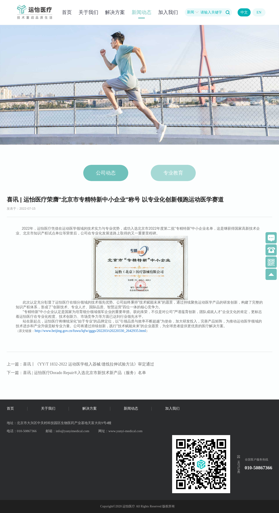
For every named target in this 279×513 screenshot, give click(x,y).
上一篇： (80, 364)
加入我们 (168, 12)
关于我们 (88, 12)
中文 (244, 12)
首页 (67, 12)
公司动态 (106, 173)
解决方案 (115, 12)
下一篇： (76, 372)
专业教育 (173, 173)
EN (258, 12)
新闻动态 (141, 12)
